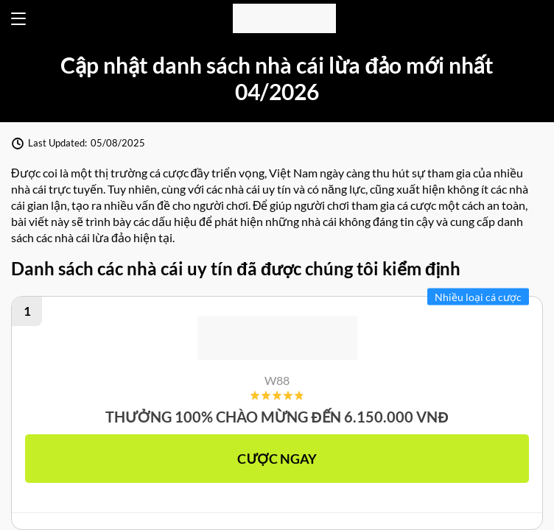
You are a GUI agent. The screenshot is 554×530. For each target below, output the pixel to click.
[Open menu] (18, 19)
